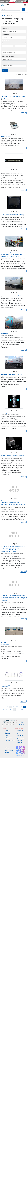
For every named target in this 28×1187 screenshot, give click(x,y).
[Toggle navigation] (25, 5)
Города (6, 735)
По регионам (20, 738)
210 (3, 709)
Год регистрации (6, 40)
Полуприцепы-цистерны (10, 333)
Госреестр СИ (8, 737)
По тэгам (19, 740)
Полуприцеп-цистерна (13, 295)
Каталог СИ (20, 730)
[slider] (2, 43)
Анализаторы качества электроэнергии (12, 214)
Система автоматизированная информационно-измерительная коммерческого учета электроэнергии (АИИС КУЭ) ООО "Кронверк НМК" (13, 502)
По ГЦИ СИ (20, 737)
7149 (17, 709)
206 (13, 706)
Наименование (5, 28)
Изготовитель (5, 50)
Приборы (7, 732)
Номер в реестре (6, 34)
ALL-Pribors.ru (7, 5)
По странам (20, 735)
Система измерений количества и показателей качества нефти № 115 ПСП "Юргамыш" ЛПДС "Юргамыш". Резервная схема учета (12, 254)
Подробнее (23, 112)
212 (11, 709)
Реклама (7, 752)
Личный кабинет (9, 750)
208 (21, 706)
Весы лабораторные (7, 136)
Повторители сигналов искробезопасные (11, 172)
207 (17, 706)
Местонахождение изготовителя (10, 63)
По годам (19, 742)
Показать (5, 70)
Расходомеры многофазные (9, 413)
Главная (7, 730)
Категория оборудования (8, 56)
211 (7, 709)
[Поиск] (10, 9)
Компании (7, 733)
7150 (22, 709)
